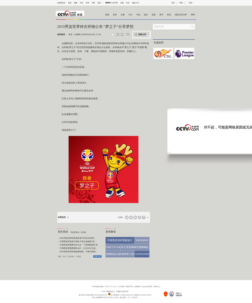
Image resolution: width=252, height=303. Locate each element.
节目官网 (114, 3)
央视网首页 (61, 3)
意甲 (161, 15)
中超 (138, 15)
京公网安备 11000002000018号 (120, 295)
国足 (146, 15)
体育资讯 (61, 34)
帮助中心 (157, 287)
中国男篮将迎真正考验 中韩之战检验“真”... (78, 241)
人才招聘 (120, 287)
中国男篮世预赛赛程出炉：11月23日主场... (78, 248)
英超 (154, 15)
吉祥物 (83, 232)
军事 (93, 3)
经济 (81, 3)
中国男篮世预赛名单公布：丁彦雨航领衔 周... (79, 245)
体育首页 (62, 217)
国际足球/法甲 (181, 15)
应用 (190, 3)
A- (118, 34)
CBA (130, 15)
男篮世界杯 (75, 232)
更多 (99, 3)
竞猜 (115, 15)
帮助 (181, 3)
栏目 (128, 3)
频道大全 (135, 3)
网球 (193, 15)
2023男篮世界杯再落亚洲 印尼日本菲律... (78, 238)
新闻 (69, 3)
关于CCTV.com (110, 287)
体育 (87, 3)
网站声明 (129, 287)
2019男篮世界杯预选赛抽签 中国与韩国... (78, 251)
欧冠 (169, 15)
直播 (122, 3)
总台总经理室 (147, 287)
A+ (122, 34)
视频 (75, 3)
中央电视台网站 (98, 287)
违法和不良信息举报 (86, 295)
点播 (123, 15)
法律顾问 (137, 287)
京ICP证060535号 (100, 295)
